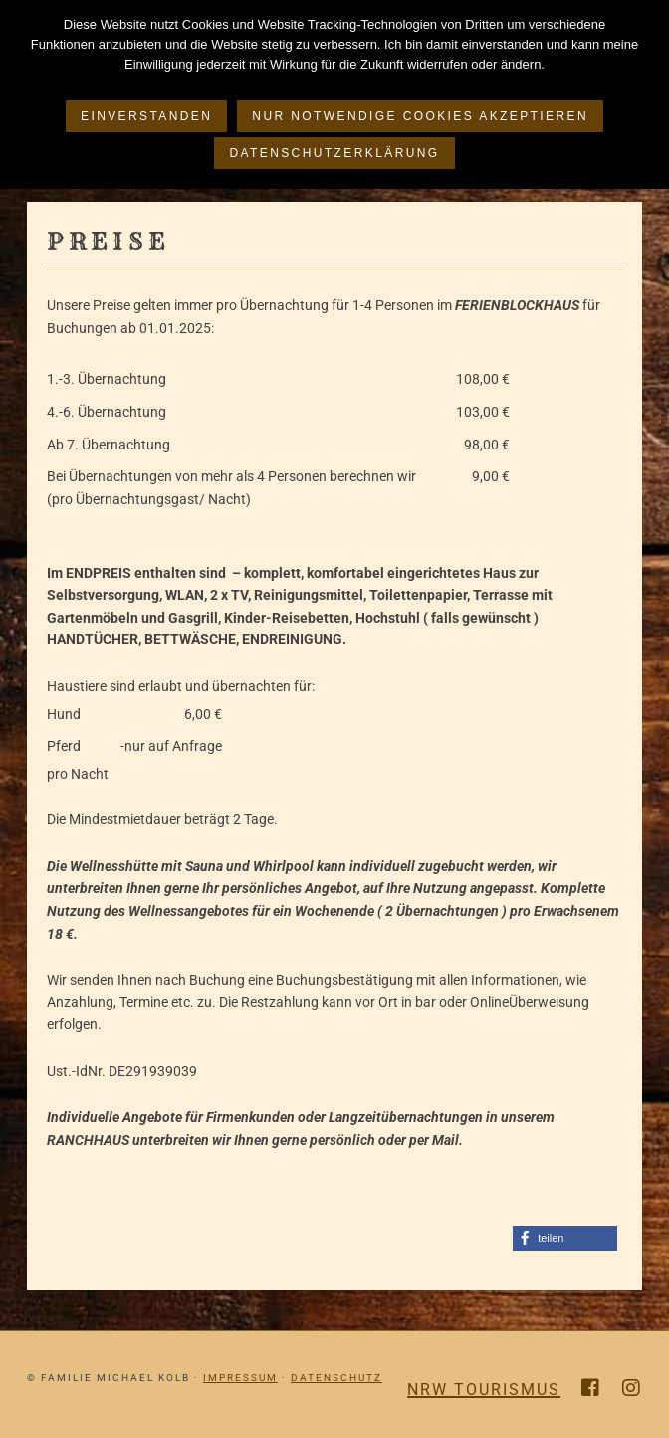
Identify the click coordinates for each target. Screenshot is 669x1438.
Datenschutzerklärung (334, 153)
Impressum (240, 1377)
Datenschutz (336, 1377)
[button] (565, 1238)
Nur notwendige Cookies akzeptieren (420, 116)
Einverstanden (146, 116)
